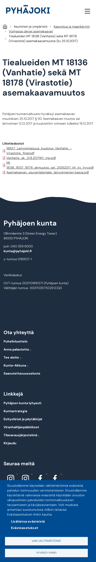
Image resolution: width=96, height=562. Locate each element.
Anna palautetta (18, 349)
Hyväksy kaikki (46, 552)
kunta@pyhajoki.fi (18, 251)
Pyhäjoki (4, 26)
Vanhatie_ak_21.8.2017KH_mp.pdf (31, 158)
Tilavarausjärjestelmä (22, 435)
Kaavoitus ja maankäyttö (72, 26)
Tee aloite (13, 357)
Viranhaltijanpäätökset (21, 427)
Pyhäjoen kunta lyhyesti (22, 403)
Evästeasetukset (24, 528)
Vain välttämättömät (46, 541)
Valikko (87, 11)
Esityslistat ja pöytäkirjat (23, 419)
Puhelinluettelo (16, 341)
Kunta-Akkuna (16, 365)
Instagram (16, 473)
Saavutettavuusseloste (22, 373)
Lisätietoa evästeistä (28, 521)
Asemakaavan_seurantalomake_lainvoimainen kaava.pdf (47, 172)
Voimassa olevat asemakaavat (31, 31)
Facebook (45, 473)
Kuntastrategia (15, 411)
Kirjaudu (10, 443)
